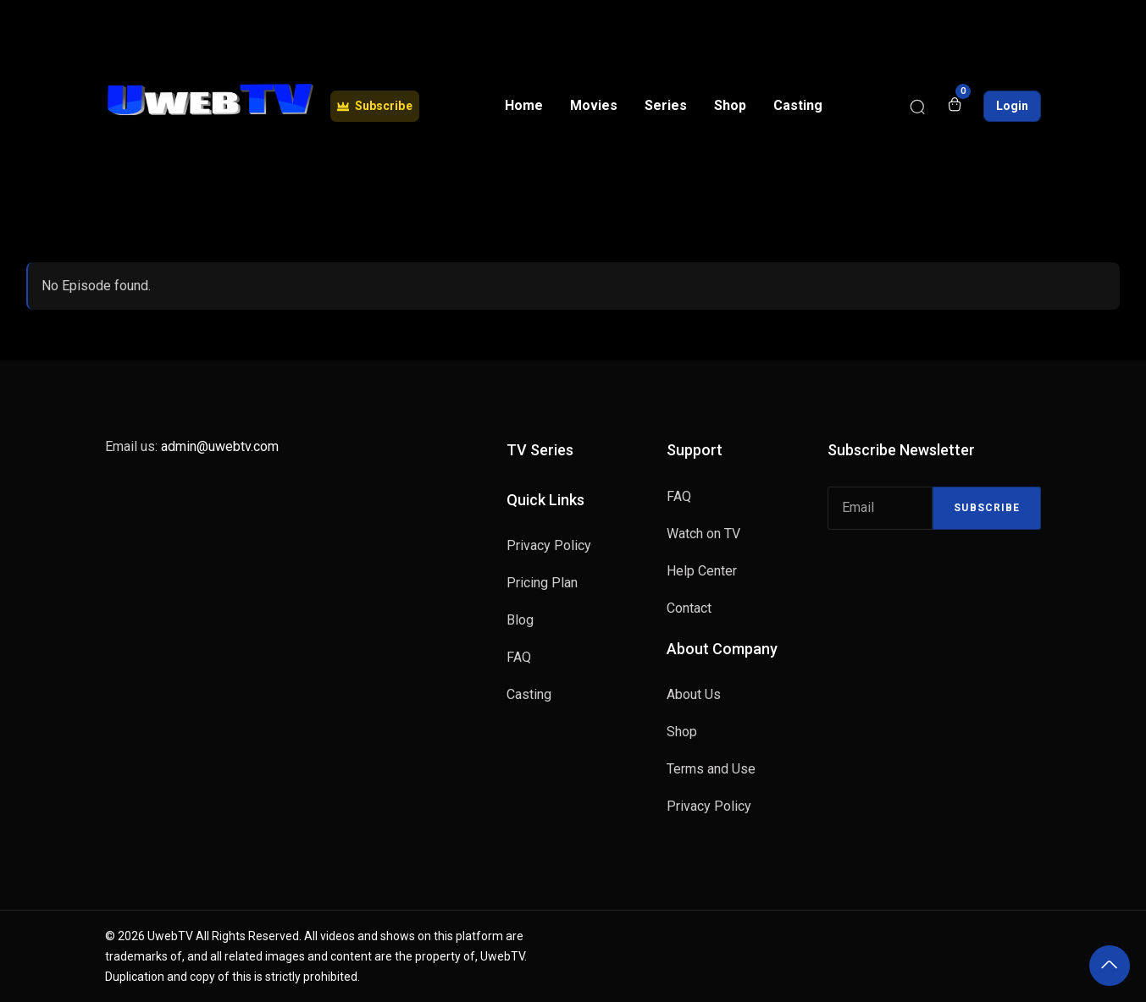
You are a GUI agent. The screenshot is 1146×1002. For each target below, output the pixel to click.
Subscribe (987, 508)
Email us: (192, 446)
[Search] (917, 106)
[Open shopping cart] (954, 105)
